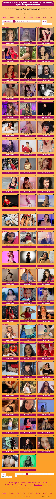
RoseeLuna (39, 250)
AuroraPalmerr (5, 213)
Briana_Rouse (23, 138)
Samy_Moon (40, 194)
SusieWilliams (5, 324)
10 (45, 474)
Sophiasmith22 (23, 213)
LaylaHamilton (23, 268)
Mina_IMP (22, 27)
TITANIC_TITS (40, 305)
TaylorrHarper (22, 361)
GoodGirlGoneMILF (24, 324)
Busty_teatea (22, 287)
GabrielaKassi (5, 101)
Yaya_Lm (4, 175)
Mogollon (4, 305)
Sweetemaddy (5, 231)
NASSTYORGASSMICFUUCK (43, 435)
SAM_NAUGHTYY (41, 342)
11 (34, 21)
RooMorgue (4, 64)
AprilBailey (22, 342)
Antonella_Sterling (23, 231)
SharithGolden (5, 435)
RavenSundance (5, 27)
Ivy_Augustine (40, 27)
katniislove (39, 213)
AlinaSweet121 (5, 250)
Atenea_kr (39, 268)
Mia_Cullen (39, 101)
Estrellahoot (4, 361)
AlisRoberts (22, 175)
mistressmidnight (41, 156)
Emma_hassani (23, 305)
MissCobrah (40, 416)
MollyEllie (4, 45)
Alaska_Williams (23, 82)
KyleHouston (22, 194)
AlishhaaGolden (5, 82)
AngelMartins (4, 156)
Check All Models (6, 21)
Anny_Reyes (4, 379)
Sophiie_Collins (23, 45)
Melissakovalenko (41, 287)
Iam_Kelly (39, 82)
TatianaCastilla (23, 454)
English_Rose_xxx (41, 231)
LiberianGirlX (40, 379)
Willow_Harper (5, 119)
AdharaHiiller (40, 324)
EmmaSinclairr (5, 268)
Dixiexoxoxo (40, 45)
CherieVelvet (4, 342)
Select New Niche (47, 24)
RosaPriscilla (40, 64)
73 (39, 21)
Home (44, 21)
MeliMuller (39, 398)
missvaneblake (23, 416)
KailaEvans (22, 250)
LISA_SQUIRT (5, 454)
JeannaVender (5, 416)
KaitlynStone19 (40, 119)
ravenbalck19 (4, 138)
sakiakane (22, 101)
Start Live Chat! (10, 43)
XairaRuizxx (4, 287)
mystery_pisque (23, 398)
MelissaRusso (5, 194)
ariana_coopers (23, 156)
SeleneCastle (22, 435)
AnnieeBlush (22, 119)
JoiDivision (39, 175)
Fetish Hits (28, 496)
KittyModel (39, 361)
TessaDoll (22, 379)
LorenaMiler (22, 64)
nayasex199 (39, 138)
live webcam (38, 485)
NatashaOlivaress (5, 398)
